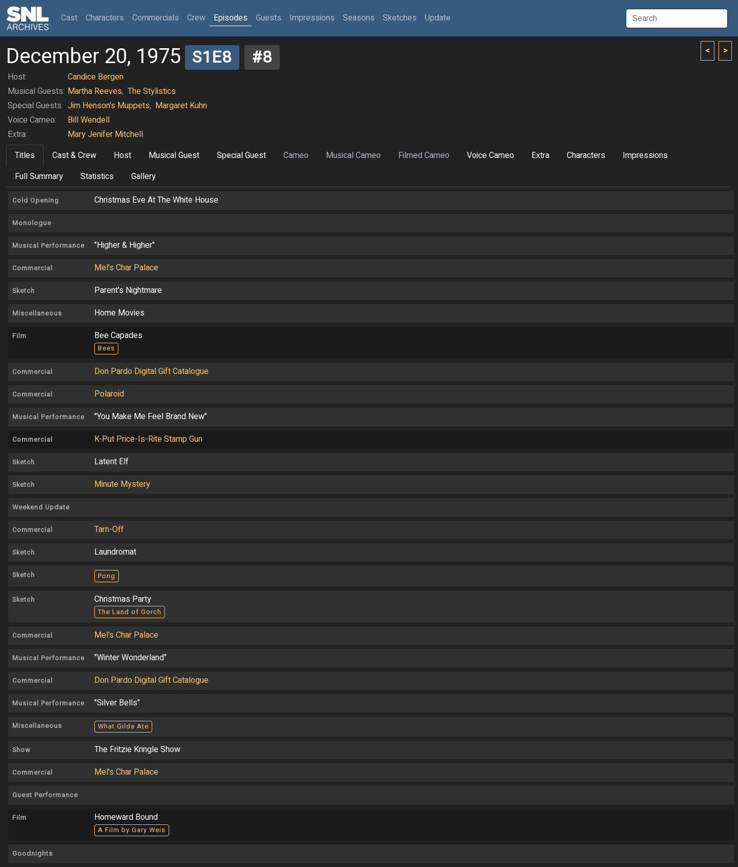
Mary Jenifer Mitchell (105, 134)
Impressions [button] (312, 18)
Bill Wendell (89, 120)
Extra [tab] (540, 155)
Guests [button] (268, 18)
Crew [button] (196, 18)
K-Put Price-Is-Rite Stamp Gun (148, 439)
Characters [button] (105, 18)
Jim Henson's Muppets (109, 106)
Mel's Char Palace (126, 268)
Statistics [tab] (97, 176)
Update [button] (437, 18)
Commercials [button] (155, 18)
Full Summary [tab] (39, 176)
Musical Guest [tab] (174, 155)
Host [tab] (122, 155)
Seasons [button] (359, 18)
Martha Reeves (95, 91)
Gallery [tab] (143, 176)
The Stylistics (152, 91)
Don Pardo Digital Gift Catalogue (151, 371)
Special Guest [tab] (241, 155)
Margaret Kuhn (181, 106)
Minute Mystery (122, 484)
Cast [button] (71, 17)
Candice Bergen (96, 77)
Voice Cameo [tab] (490, 155)
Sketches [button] (400, 18)
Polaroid (109, 394)
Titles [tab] (25, 155)
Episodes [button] (231, 18)
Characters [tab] (586, 155)
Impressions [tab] (645, 155)
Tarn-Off (109, 529)
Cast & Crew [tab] (74, 155)
